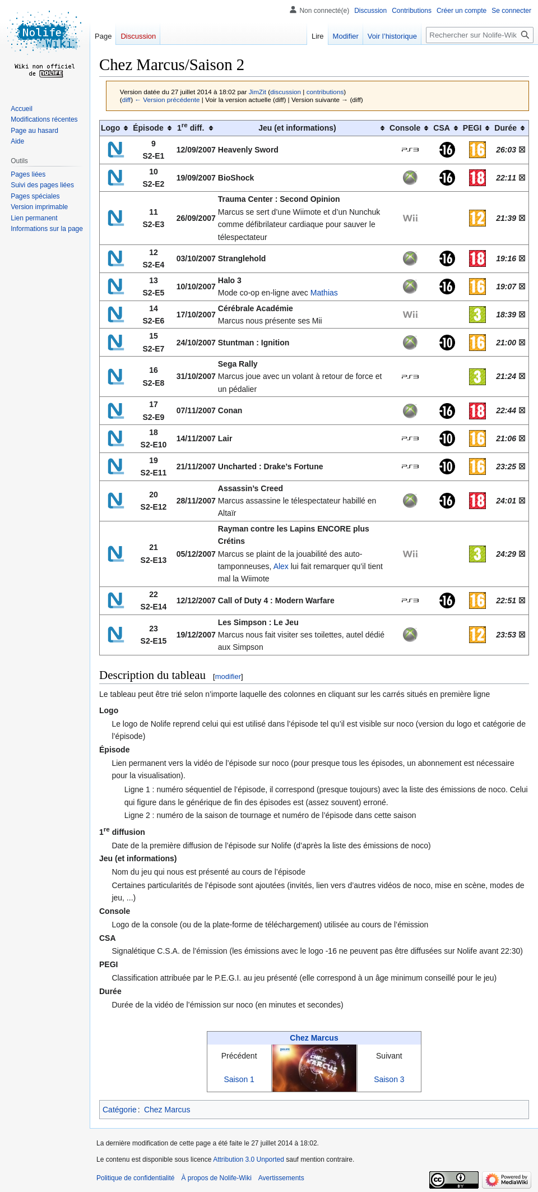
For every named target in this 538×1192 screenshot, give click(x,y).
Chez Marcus (314, 1037)
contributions (325, 91)
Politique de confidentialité (135, 1178)
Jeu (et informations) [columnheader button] (297, 127)
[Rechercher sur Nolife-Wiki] (480, 35)
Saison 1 (239, 1079)
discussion (285, 91)
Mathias (324, 292)
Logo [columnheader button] (110, 127)
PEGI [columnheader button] (472, 127)
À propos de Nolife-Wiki (216, 1178)
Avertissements (281, 1178)
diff (126, 99)
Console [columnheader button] (404, 127)
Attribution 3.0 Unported (248, 1159)
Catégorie (120, 1109)
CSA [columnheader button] (441, 127)
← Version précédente (167, 99)
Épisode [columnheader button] (148, 127)
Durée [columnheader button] (505, 127)
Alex (281, 566)
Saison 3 (389, 1079)
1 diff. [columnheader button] (190, 127)
